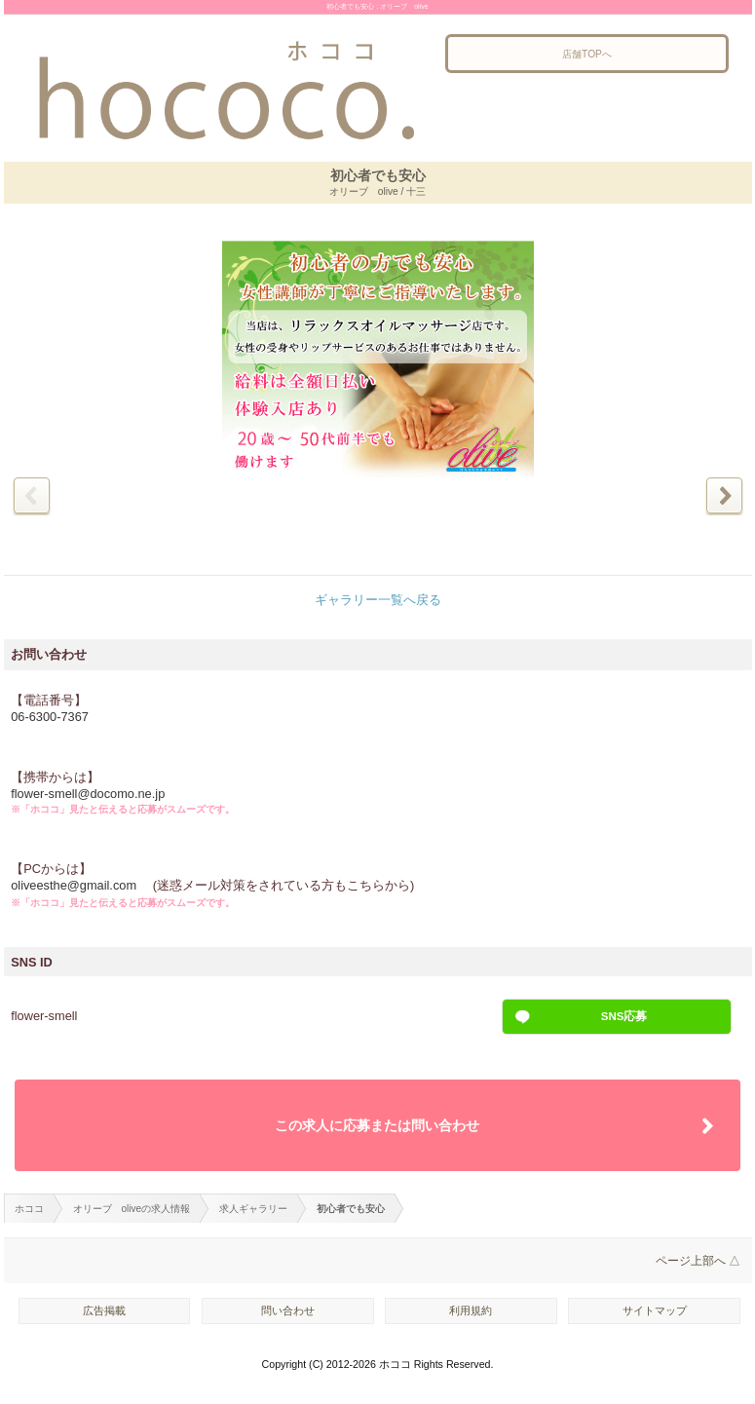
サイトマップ (655, 1310)
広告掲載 (104, 1310)
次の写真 (724, 495)
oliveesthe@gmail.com (75, 885)
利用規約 (470, 1310)
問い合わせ (288, 1310)
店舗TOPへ (587, 54)
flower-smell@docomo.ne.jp (88, 793)
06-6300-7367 (50, 716)
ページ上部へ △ (698, 1261)
